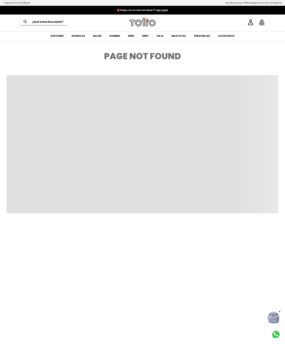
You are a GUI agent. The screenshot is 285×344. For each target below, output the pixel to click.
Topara (8, 2)
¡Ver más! (162, 10)
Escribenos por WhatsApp (241, 2)
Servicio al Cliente (270, 2)
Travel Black (22, 2)
